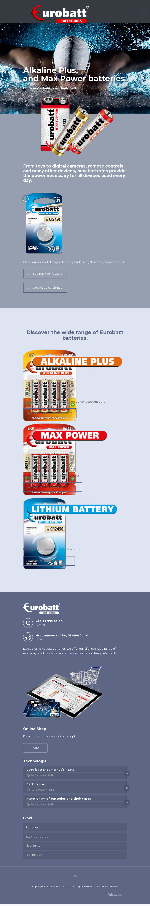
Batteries (32, 829)
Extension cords (37, 838)
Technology (34, 856)
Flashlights (33, 847)
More (35, 749)
